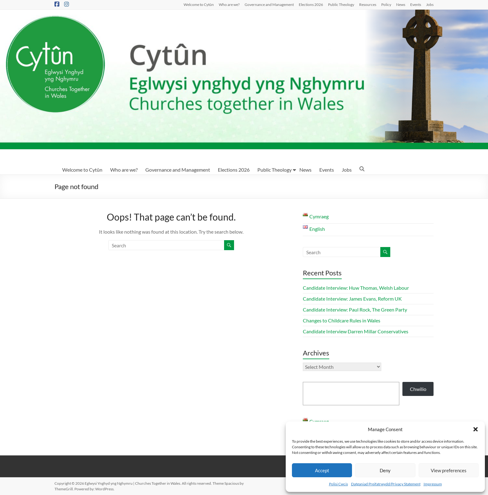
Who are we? (229, 4)
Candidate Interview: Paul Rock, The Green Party (355, 309)
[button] (475, 429)
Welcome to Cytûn (199, 4)
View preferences (449, 470)
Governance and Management (269, 4)
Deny (385, 470)
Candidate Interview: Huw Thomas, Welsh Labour (356, 288)
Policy (386, 4)
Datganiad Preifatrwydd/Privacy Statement (385, 484)
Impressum (433, 484)
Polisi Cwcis (338, 484)
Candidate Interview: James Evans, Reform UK (352, 299)
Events (415, 4)
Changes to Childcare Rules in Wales (341, 320)
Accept (322, 470)
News (400, 4)
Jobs (430, 4)
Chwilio (418, 389)
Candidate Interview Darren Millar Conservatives (355, 331)
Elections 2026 (311, 4)
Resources (367, 4)
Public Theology (341, 4)
